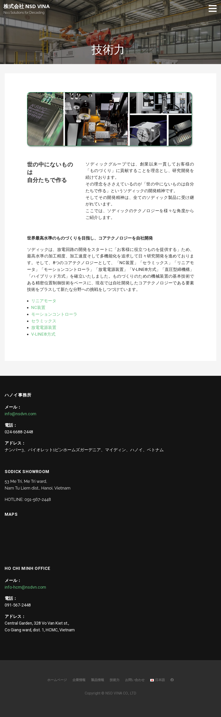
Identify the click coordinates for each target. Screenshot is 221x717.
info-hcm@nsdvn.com (25, 587)
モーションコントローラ (54, 314)
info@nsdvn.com (20, 413)
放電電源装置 (43, 327)
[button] (214, 8)
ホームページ (57, 680)
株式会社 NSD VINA (26, 6)
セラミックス (43, 320)
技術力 (114, 680)
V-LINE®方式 (43, 334)
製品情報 (97, 680)
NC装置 (38, 307)
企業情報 (78, 680)
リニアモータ (43, 300)
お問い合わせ (135, 680)
